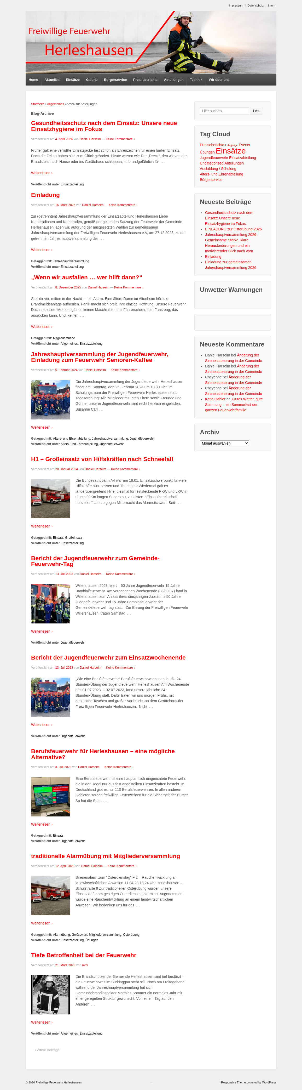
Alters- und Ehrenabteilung (71, 438)
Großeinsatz (73, 538)
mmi (85, 965)
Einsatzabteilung (72, 184)
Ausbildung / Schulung (218, 169)
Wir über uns (219, 80)
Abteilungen (173, 80)
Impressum (236, 5)
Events (244, 145)
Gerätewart (79, 934)
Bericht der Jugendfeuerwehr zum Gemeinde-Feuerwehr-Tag (95, 561)
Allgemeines (55, 104)
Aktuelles (52, 80)
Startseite (37, 104)
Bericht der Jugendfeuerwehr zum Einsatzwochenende (108, 657)
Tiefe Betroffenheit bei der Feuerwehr (83, 955)
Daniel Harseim (90, 139)
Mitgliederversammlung (105, 934)
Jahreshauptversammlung (71, 261)
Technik (196, 80)
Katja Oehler (215, 399)
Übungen (91, 940)
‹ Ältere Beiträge (47, 1050)
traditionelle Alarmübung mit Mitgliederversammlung (105, 856)
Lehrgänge (231, 145)
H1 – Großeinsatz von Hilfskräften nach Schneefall (102, 459)
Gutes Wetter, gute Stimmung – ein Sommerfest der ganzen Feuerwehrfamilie (234, 404)
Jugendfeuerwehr (142, 438)
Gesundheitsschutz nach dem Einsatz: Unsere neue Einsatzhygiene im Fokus (104, 126)
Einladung (45, 194)
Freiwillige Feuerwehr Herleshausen (58, 1082)
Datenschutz (256, 5)
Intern (271, 5)
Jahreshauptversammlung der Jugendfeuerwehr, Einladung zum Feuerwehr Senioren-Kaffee (100, 357)
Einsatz (58, 538)
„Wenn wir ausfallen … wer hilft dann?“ (86, 277)
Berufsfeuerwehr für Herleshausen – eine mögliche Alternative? (103, 754)
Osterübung (131, 934)
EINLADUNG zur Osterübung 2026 (233, 229)
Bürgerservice (115, 80)
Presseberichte (145, 80)
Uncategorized (211, 163)
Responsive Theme (233, 1082)
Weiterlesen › (42, 173)
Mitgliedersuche (64, 338)
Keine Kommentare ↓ (120, 139)
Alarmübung (61, 934)
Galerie (92, 80)
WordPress (269, 1082)
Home (33, 80)
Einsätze (73, 80)
